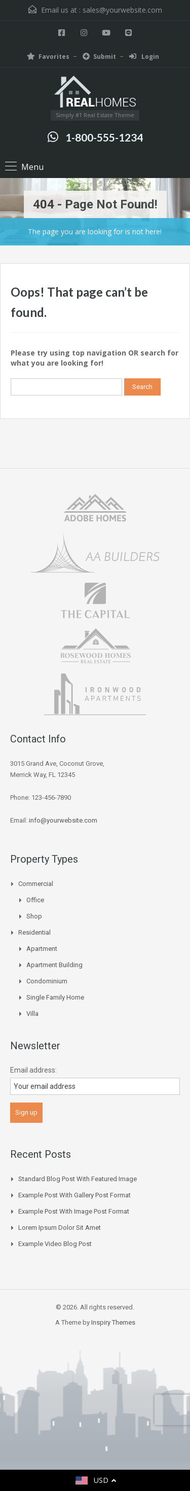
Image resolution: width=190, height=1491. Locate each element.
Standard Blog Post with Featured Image (77, 1179)
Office (35, 900)
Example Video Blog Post (55, 1244)
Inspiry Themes (113, 1322)
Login (144, 56)
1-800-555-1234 (104, 137)
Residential (34, 932)
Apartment (41, 948)
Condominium (46, 981)
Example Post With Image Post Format (73, 1211)
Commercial (35, 884)
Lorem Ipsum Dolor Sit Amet (59, 1227)
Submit (99, 56)
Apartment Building (54, 965)
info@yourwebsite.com (63, 820)
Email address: (33, 1070)
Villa (32, 1013)
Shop (34, 916)
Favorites (48, 56)
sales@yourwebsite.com (122, 10)
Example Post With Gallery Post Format (74, 1195)
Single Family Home (55, 997)
